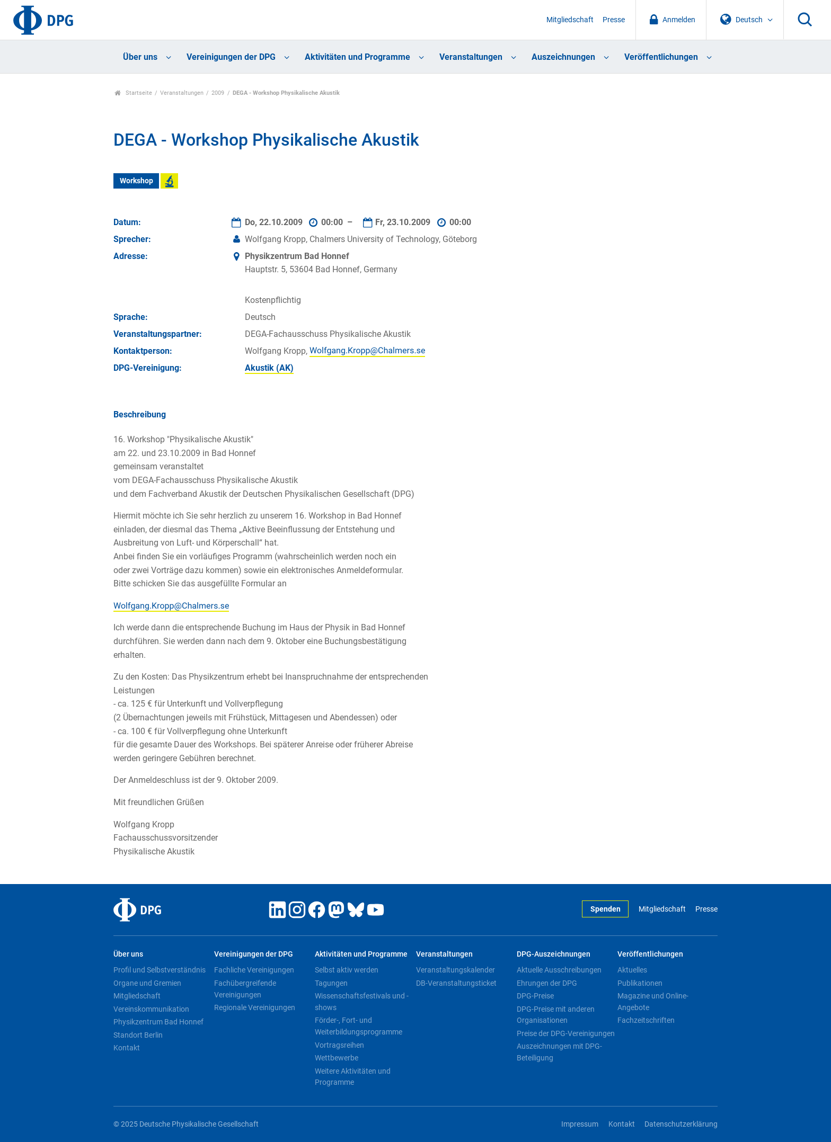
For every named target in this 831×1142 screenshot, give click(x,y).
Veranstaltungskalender (455, 970)
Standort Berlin (138, 1035)
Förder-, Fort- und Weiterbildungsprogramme (358, 1026)
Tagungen (331, 983)
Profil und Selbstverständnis (159, 970)
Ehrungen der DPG (547, 983)
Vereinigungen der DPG (231, 57)
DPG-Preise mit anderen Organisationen (556, 1015)
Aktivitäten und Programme (357, 57)
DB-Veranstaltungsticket (456, 983)
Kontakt (126, 1047)
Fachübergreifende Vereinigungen (245, 989)
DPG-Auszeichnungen (553, 954)
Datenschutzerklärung (681, 1124)
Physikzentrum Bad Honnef (158, 1022)
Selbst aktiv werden (346, 970)
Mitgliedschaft (570, 19)
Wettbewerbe (336, 1058)
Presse (614, 19)
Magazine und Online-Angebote (652, 1002)
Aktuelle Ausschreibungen (559, 970)
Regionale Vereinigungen (254, 1007)
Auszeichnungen (563, 57)
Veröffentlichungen (661, 57)
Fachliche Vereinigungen (254, 970)
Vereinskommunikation (151, 1009)
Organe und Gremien (147, 983)
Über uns (140, 57)
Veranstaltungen (470, 57)
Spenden (605, 909)
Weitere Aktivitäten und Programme (353, 1077)
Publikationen (639, 983)
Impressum (579, 1124)
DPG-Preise (535, 996)
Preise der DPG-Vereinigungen (566, 1033)
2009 (217, 93)
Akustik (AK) (269, 368)
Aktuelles (632, 970)
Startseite (133, 93)
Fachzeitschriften (646, 1020)
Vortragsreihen (339, 1045)
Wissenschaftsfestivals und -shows (362, 1002)
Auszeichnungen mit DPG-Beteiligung (559, 1052)
